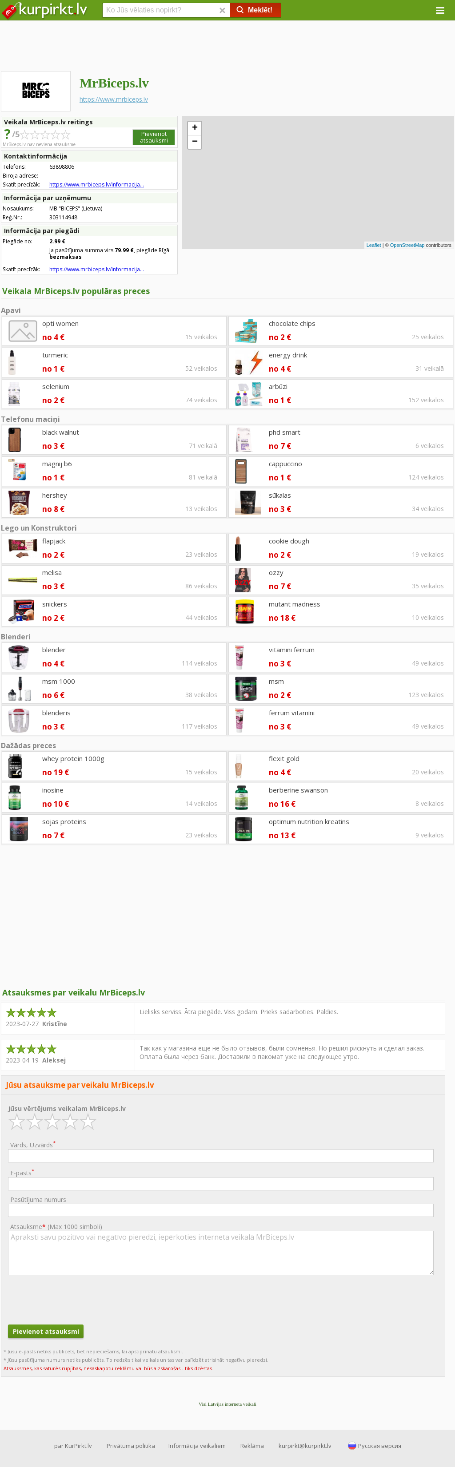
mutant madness (294, 603)
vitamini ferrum (292, 649)
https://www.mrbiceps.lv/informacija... (96, 184)
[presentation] (75, 1298)
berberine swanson (298, 789)
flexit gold (284, 758)
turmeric (55, 354)
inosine (53, 789)
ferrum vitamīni (292, 712)
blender (54, 649)
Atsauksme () (56, 1226)
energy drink (288, 354)
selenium (55, 386)
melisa (52, 572)
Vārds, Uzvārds (33, 1144)
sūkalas (280, 495)
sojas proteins (64, 821)
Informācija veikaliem (197, 1446)
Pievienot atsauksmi (154, 137)
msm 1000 (58, 681)
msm (276, 681)
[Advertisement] (227, 47)
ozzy (276, 572)
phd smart (284, 432)
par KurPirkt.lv (73, 1446)
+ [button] (195, 128)
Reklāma (252, 1446)
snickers (54, 603)
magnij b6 (57, 463)
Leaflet (374, 245)
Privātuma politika (131, 1446)
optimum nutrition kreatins (309, 821)
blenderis (56, 712)
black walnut (60, 432)
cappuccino (285, 463)
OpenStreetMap (407, 245)
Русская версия (379, 1446)
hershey (54, 495)
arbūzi (278, 386)
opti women (60, 323)
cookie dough (289, 540)
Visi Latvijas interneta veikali (227, 1404)
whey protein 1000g (73, 758)
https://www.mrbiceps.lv (114, 99)
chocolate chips (292, 323)
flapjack (53, 540)
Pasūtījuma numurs (38, 1199)
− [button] (195, 142)
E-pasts (22, 1172)
